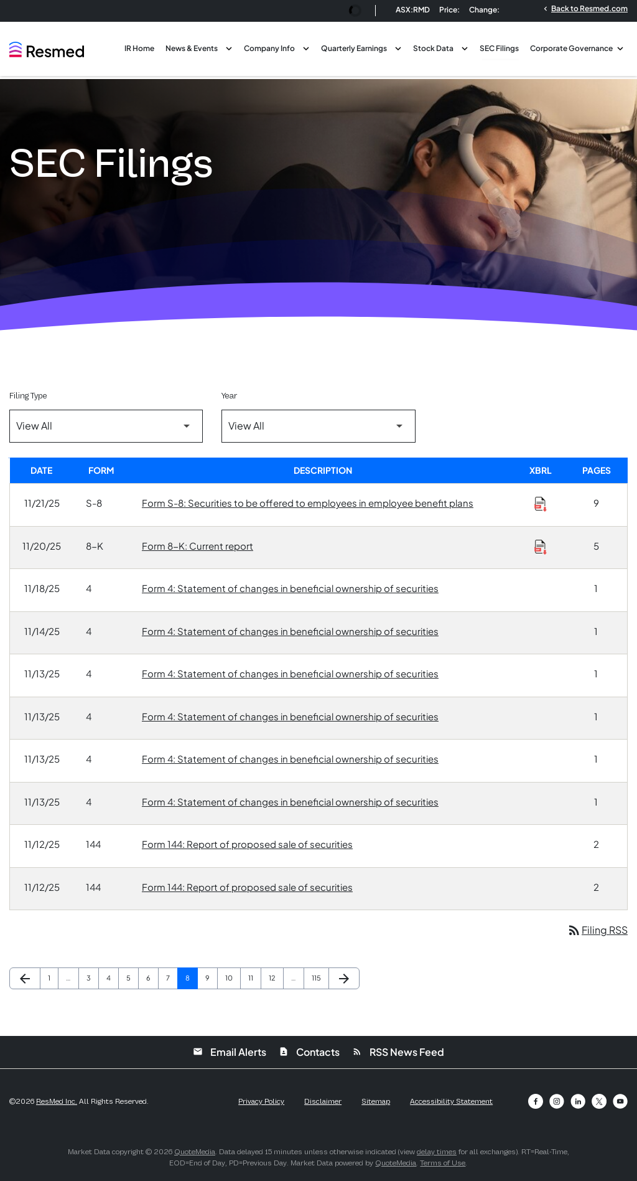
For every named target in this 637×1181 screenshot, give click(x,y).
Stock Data (433, 48)
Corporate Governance (571, 48)
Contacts (309, 1051)
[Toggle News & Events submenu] (228, 47)
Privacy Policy (261, 1101)
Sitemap (375, 1101)
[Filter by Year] (318, 426)
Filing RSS (597, 929)
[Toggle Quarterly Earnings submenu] (398, 47)
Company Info (269, 48)
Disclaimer (323, 1101)
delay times (437, 1151)
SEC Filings (499, 48)
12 (276, 978)
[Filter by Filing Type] (106, 426)
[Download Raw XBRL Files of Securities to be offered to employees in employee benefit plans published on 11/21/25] (540, 503)
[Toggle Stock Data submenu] (464, 47)
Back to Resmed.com (584, 8)
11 (254, 978)
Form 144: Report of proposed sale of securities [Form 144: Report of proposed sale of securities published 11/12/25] (247, 844)
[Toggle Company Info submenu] (306, 47)
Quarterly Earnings (354, 48)
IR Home (139, 48)
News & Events (191, 48)
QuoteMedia (194, 1151)
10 (233, 978)
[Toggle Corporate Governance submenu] (620, 47)
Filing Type (28, 395)
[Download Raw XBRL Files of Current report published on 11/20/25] (540, 546)
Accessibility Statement (451, 1101)
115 (319, 978)
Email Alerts (229, 1051)
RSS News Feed (398, 1051)
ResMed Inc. (56, 1101)
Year (229, 395)
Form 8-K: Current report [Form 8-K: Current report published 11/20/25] (197, 546)
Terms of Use (442, 1163)
